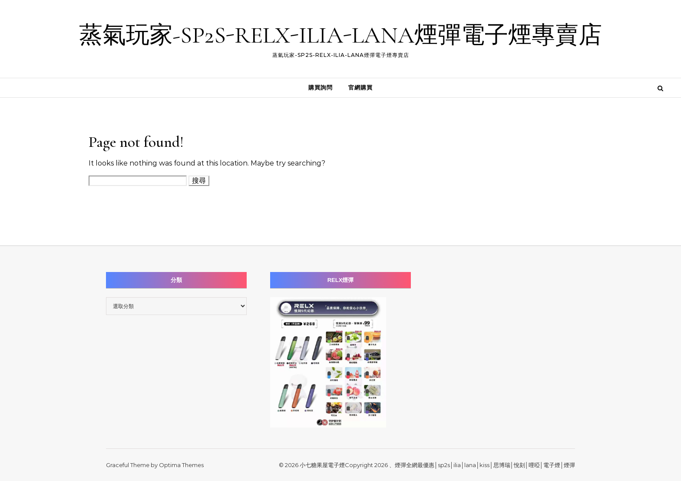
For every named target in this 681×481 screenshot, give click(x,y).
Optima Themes (181, 464)
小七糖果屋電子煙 (322, 464)
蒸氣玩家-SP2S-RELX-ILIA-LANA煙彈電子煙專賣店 (340, 35)
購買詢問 (320, 87)
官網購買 (360, 87)
